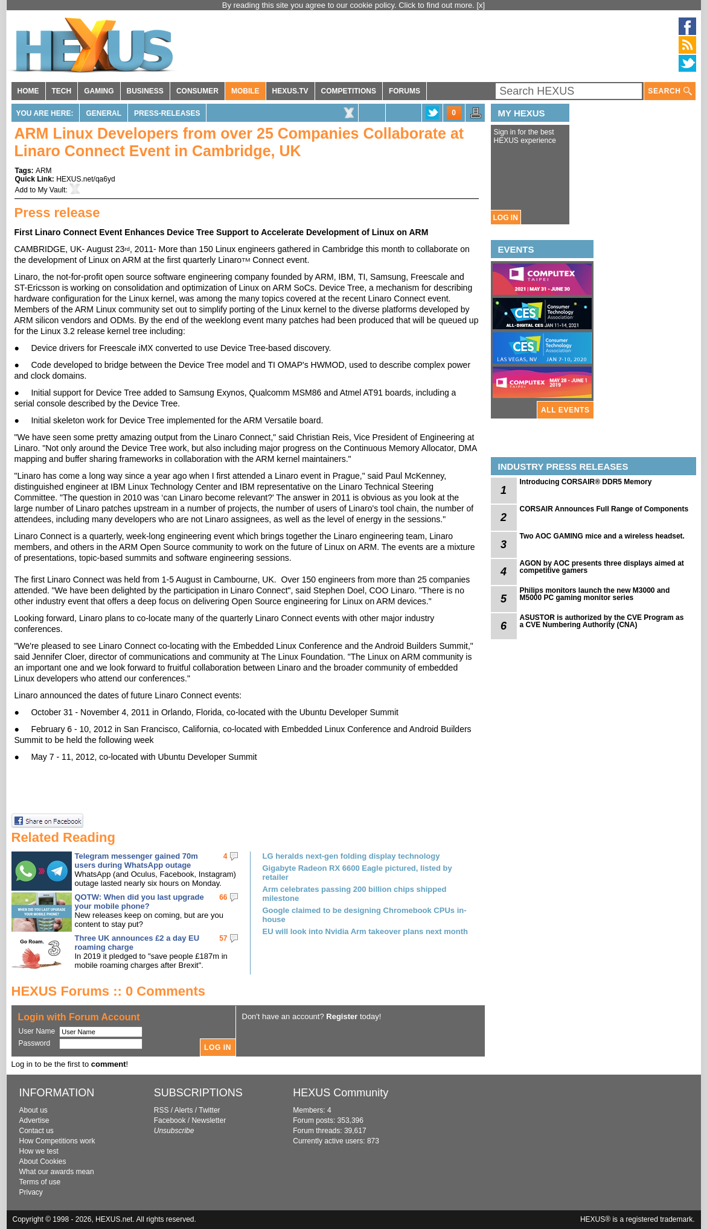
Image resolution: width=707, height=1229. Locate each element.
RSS (161, 1110)
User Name (37, 1031)
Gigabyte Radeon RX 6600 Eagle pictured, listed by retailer (357, 873)
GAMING (99, 91)
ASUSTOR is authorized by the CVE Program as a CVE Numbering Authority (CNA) (602, 621)
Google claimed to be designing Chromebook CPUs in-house (365, 915)
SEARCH (669, 91)
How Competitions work (57, 1141)
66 (223, 897)
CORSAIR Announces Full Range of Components (604, 509)
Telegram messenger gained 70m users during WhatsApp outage (136, 860)
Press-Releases (167, 113)
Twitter (209, 1110)
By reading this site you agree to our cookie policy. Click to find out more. (349, 5)
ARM (44, 170)
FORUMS (404, 91)
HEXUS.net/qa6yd (85, 179)
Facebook (170, 1120)
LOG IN (505, 217)
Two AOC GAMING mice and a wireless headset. (602, 536)
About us (33, 1110)
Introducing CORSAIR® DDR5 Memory (586, 481)
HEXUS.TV (290, 91)
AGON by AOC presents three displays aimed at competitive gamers (602, 567)
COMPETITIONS (348, 91)
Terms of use (40, 1182)
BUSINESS (145, 91)
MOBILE (245, 91)
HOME (28, 91)
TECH (62, 91)
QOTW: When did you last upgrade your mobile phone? (139, 902)
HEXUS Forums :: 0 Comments (108, 991)
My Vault (52, 190)
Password (35, 1043)
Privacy (31, 1192)
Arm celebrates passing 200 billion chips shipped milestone (355, 894)
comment (108, 1064)
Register (341, 1016)
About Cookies (42, 1161)
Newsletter (208, 1120)
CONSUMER (197, 91)
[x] (481, 5)
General (103, 113)
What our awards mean (56, 1171)
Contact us (36, 1130)
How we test (39, 1151)
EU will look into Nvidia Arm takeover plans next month (365, 931)
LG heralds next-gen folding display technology (351, 856)
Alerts (183, 1110)
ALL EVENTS (565, 410)
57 (223, 938)
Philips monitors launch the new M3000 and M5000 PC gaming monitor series (595, 594)
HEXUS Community (340, 1093)
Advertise (34, 1120)
